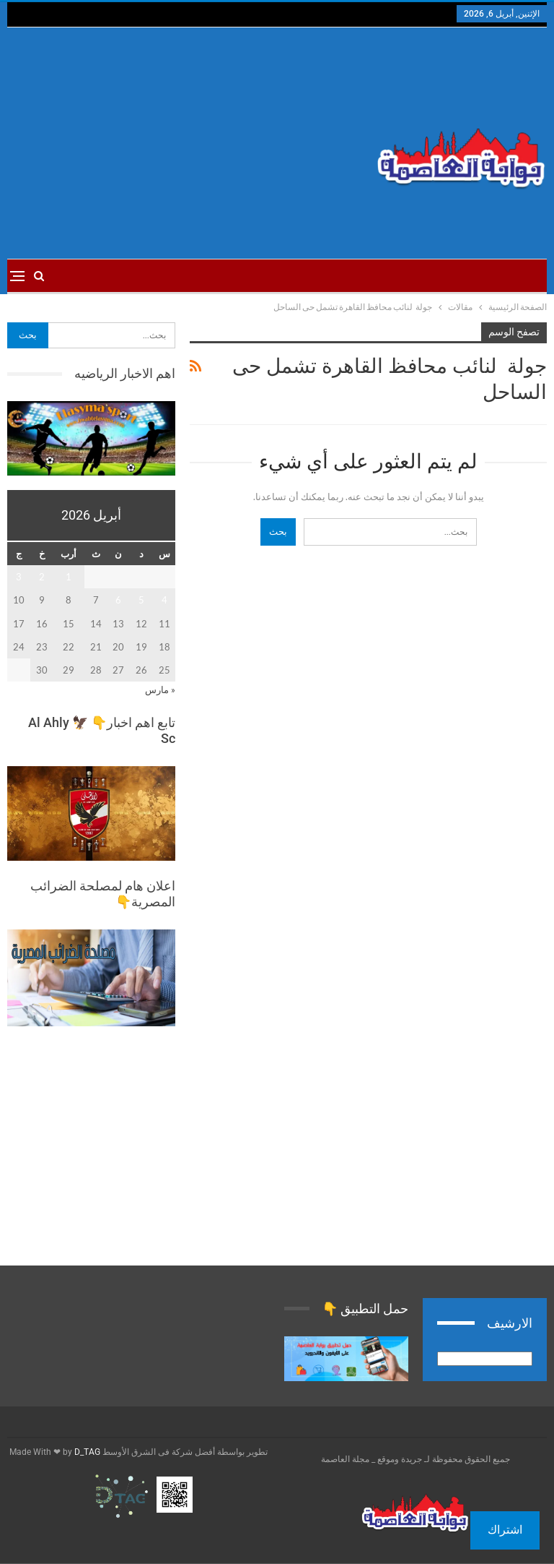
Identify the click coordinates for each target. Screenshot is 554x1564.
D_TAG (86, 1452)
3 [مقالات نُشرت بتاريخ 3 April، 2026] (19, 577)
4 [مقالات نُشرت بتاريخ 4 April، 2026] (164, 600)
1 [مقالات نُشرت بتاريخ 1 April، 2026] (68, 577)
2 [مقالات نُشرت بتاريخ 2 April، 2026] (42, 577)
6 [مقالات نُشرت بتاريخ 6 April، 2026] (118, 600)
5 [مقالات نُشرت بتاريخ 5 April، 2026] (141, 600)
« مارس (160, 689)
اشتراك (505, 1530)
